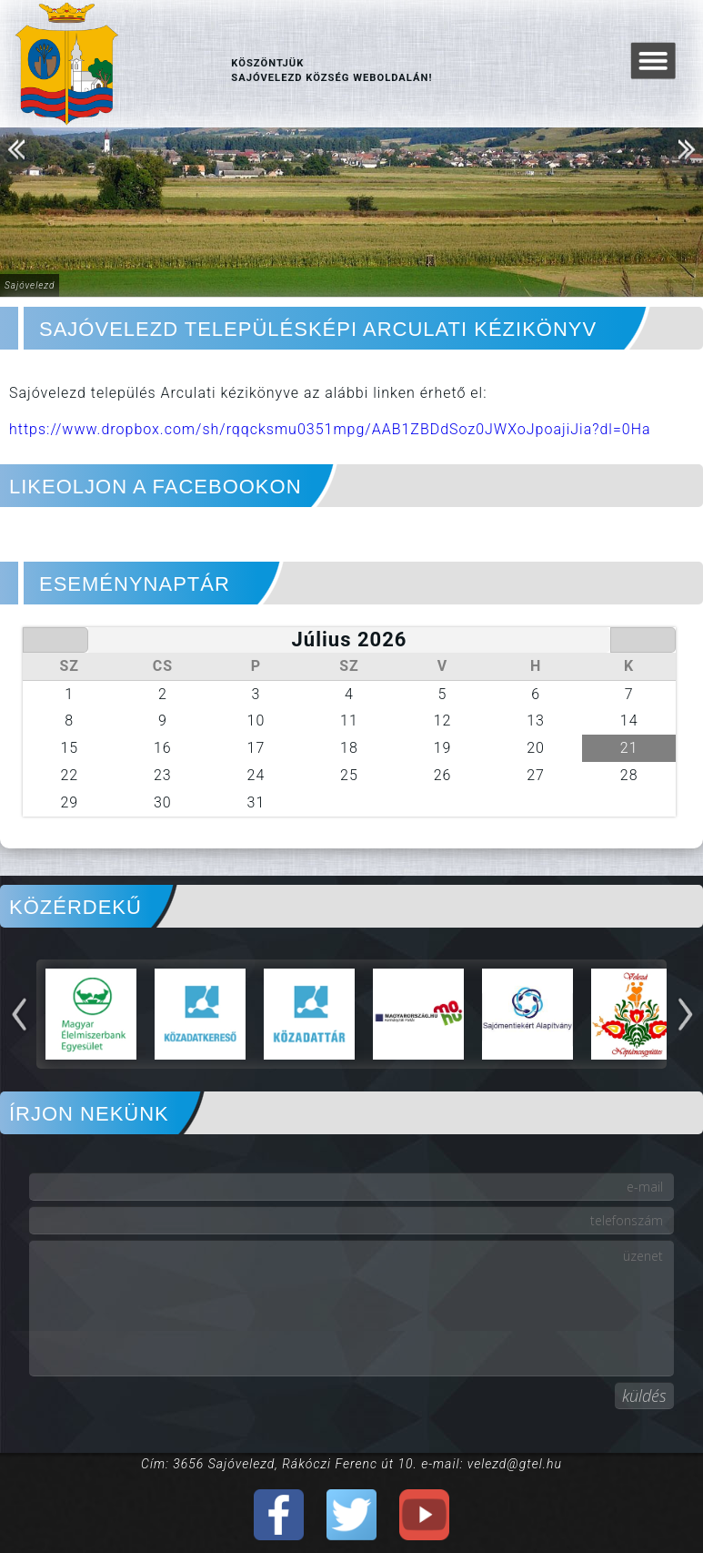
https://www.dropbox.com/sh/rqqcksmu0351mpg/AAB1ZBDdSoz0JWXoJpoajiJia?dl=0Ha (330, 429)
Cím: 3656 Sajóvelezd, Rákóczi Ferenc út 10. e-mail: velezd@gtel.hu (351, 1464)
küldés (644, 1395)
